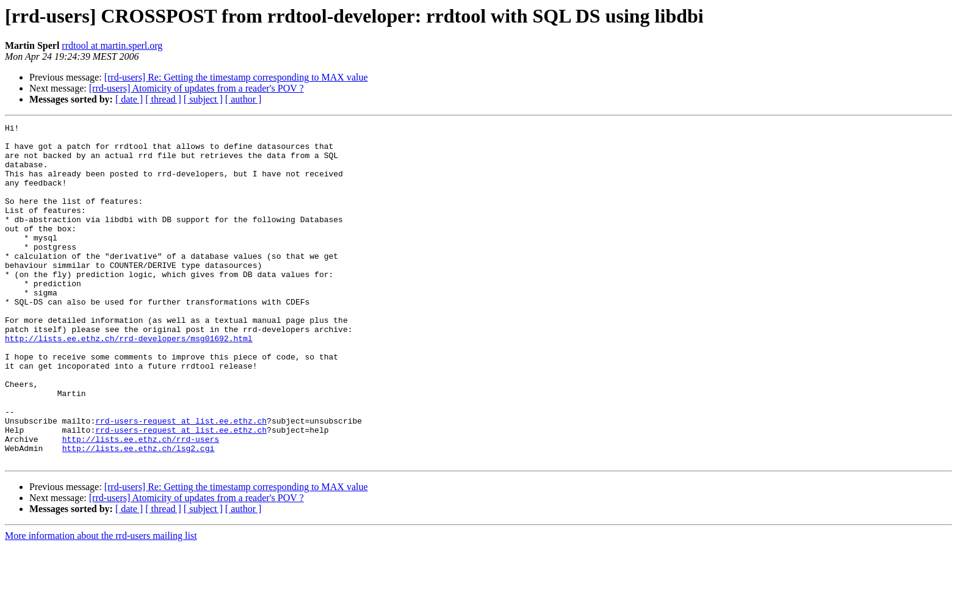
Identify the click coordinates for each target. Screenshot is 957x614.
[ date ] (129, 99)
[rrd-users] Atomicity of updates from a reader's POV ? (196, 88)
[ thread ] (163, 99)
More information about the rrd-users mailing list (101, 603)
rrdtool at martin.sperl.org (112, 45)
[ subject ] (203, 99)
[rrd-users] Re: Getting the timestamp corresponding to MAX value (236, 77)
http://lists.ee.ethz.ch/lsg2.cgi (138, 513)
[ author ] (243, 99)
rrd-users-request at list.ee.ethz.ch (181, 480)
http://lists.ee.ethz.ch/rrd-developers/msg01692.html (129, 382)
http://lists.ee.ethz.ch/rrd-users (140, 502)
